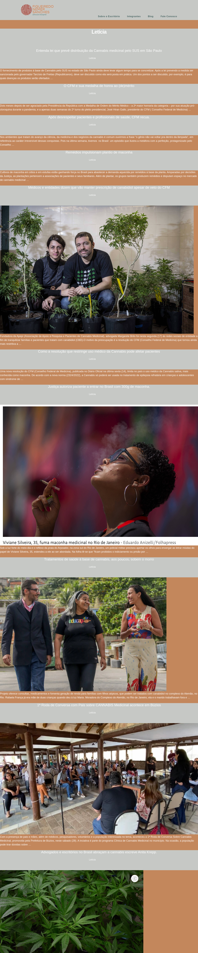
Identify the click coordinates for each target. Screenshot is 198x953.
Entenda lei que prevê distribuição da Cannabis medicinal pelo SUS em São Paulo (99, 50)
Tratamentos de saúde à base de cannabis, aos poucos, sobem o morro (99, 559)
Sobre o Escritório (109, 16)
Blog (151, 16)
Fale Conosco (169, 16)
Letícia (92, 58)
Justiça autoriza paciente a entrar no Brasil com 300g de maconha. (99, 387)
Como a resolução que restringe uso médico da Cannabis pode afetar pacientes (99, 351)
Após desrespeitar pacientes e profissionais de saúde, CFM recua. (99, 117)
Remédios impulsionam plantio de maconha (99, 152)
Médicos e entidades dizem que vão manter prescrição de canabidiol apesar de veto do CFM (99, 187)
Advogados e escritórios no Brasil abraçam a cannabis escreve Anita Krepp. (99, 852)
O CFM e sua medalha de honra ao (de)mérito (99, 86)
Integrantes (134, 16)
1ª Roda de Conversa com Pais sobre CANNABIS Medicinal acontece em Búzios (99, 705)
